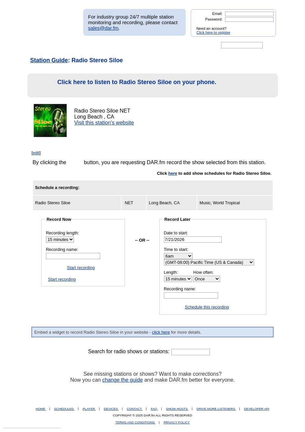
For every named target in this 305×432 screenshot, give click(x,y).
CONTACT (135, 408)
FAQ (154, 408)
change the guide (122, 380)
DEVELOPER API (256, 408)
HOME (41, 408)
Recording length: (62, 232)
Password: (213, 19)
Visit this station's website (104, 122)
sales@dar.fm (103, 28)
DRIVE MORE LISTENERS (216, 408)
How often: (203, 272)
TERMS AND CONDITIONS (135, 422)
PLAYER (89, 408)
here (172, 173)
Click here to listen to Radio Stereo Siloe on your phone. (123, 85)
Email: (217, 14)
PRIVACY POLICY (177, 422)
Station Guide (49, 60)
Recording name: (62, 249)
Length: (171, 272)
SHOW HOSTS (177, 408)
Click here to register (214, 32)
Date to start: (176, 232)
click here (161, 332)
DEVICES (111, 408)
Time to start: (176, 249)
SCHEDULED (64, 408)
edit (36, 152)
